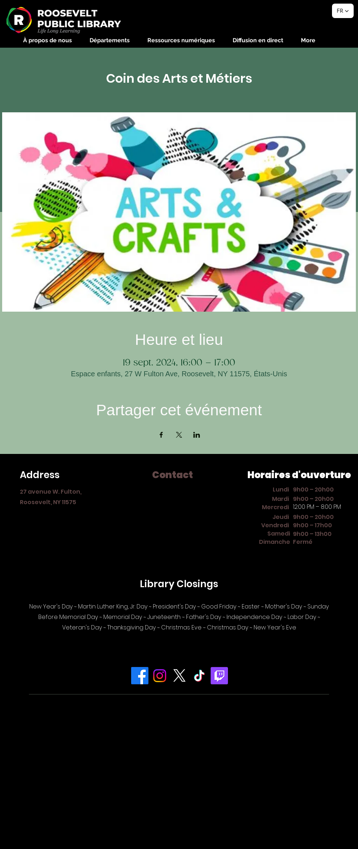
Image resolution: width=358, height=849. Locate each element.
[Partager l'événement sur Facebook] (161, 435)
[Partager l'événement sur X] (179, 435)
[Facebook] (139, 675)
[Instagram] (159, 675)
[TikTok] (199, 675)
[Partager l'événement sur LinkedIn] (196, 435)
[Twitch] (219, 675)
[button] (47, 40)
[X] (179, 675)
